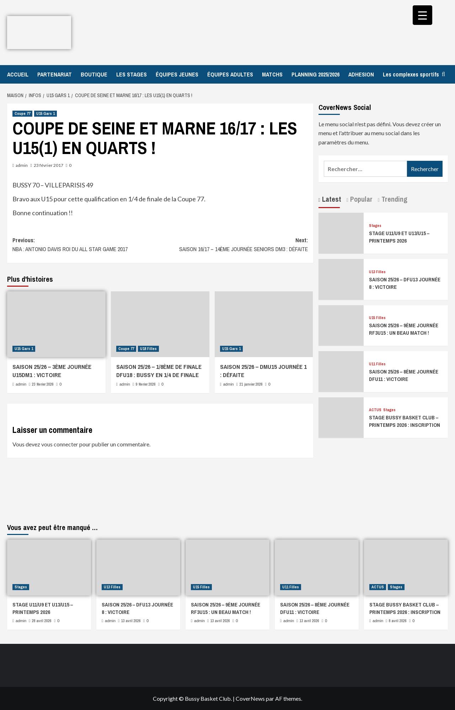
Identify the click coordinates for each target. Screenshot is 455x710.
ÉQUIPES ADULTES (230, 74)
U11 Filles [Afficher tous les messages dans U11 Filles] (377, 364)
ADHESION (361, 74)
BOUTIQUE (94, 74)
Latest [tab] (330, 199)
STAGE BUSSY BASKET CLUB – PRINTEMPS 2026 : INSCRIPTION (404, 421)
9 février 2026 (146, 384)
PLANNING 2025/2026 (315, 74)
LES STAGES (131, 74)
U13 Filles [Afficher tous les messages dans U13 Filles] (377, 272)
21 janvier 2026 (251, 384)
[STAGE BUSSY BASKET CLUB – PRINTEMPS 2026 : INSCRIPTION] (341, 416)
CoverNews (250, 698)
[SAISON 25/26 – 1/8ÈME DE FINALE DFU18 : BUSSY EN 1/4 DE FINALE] (160, 324)
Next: (233, 245)
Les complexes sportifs (411, 74)
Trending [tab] (393, 199)
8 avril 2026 (398, 620)
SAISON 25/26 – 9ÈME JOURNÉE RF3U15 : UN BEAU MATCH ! (403, 329)
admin (22, 165)
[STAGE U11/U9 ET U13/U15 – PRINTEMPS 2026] (341, 232)
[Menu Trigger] (422, 15)
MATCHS (272, 74)
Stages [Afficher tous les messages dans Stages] (375, 226)
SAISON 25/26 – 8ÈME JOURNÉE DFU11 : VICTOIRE (403, 375)
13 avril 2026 (131, 620)
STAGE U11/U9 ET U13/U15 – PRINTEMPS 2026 (399, 236)
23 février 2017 (48, 165)
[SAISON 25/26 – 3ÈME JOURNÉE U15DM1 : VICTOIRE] (56, 324)
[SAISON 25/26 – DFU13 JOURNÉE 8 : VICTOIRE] (341, 278)
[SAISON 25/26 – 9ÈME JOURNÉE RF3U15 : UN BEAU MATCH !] (341, 324)
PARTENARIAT (54, 74)
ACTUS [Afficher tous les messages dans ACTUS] (375, 410)
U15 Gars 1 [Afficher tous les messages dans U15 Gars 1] (45, 113)
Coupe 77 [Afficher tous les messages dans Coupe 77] (22, 113)
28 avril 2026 (42, 620)
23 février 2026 (43, 384)
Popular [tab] (360, 199)
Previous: (86, 245)
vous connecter (59, 444)
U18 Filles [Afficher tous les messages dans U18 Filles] (148, 348)
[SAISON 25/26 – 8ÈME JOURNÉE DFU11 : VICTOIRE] (341, 370)
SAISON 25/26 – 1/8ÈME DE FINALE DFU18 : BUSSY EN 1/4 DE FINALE (159, 370)
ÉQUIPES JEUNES (177, 74)
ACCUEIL (17, 74)
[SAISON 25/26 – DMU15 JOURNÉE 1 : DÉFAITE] (264, 324)
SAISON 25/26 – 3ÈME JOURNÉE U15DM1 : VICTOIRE (51, 370)
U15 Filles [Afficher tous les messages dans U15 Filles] (377, 318)
